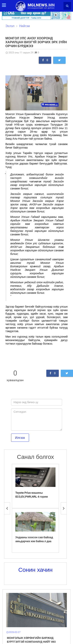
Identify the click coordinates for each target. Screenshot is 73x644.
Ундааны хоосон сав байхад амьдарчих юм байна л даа (34, 539)
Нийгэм (24, 26)
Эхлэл (9, 26)
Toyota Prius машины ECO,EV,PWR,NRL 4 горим (31, 494)
